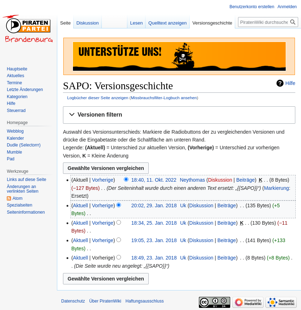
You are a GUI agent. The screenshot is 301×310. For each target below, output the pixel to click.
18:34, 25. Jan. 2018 (154, 223)
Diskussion (220, 180)
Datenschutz (73, 301)
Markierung (276, 188)
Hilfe (290, 83)
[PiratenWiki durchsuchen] (268, 22)
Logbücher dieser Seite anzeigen (97, 97)
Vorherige (102, 180)
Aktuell (80, 205)
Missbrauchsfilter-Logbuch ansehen (164, 97)
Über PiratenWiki (105, 301)
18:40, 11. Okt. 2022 (153, 180)
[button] (179, 115)
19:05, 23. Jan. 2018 (154, 240)
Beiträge (245, 180)
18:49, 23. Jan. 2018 (154, 258)
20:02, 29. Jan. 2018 (154, 205)
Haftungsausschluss (145, 301)
